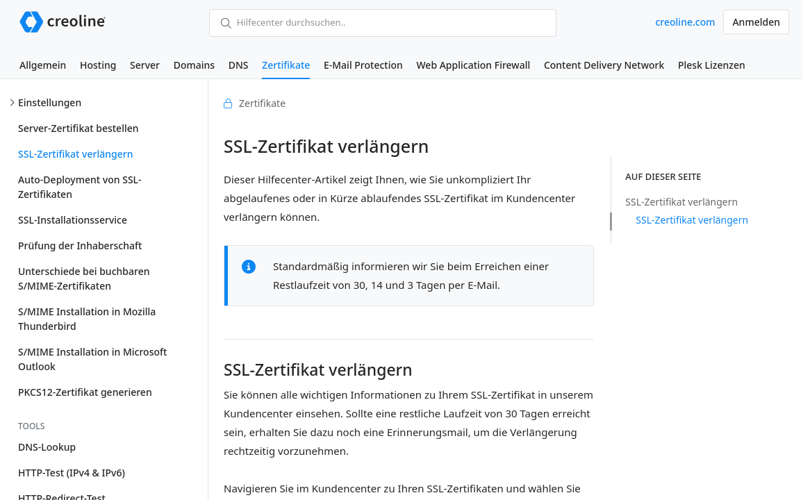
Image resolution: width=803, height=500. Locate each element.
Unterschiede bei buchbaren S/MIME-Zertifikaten (83, 278)
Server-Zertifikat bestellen (78, 128)
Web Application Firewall (473, 65)
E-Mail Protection (363, 65)
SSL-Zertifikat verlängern (75, 153)
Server (145, 65)
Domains (194, 65)
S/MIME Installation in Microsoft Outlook (92, 359)
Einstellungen (49, 102)
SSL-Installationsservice (72, 219)
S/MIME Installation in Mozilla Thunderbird (87, 319)
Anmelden (756, 21)
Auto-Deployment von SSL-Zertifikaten (80, 187)
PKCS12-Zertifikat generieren (85, 392)
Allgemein (42, 65)
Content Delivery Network (604, 65)
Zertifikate (286, 65)
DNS (239, 65)
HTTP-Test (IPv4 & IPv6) (71, 472)
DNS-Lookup (47, 446)
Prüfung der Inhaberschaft (80, 245)
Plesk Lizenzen (711, 65)
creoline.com (685, 21)
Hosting (98, 65)
